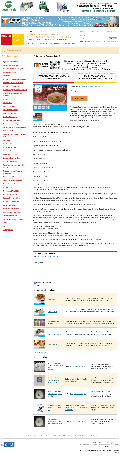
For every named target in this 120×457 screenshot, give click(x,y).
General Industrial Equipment (13, 124)
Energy (5, 99)
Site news (32, 435)
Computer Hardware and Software (15, 79)
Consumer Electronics (11, 86)
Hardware (6, 140)
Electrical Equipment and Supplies (15, 90)
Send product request (79, 98)
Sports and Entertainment (12, 212)
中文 (38, 31)
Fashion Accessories (10, 110)
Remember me (84, 41)
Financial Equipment (10, 113)
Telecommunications (10, 216)
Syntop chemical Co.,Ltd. (78, 366)
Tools (5, 223)
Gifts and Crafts (8, 131)
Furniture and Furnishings (12, 120)
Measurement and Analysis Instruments (12, 172)
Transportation (8, 230)
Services (91, 31)
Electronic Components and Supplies (12, 94)
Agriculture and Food (10, 62)
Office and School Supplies (12, 180)
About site (82, 31)
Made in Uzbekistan (10, 161)
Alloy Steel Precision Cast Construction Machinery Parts (54, 380)
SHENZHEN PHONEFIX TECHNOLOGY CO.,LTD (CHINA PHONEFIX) (76, 408)
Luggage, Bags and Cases (12, 158)
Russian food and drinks (11, 198)
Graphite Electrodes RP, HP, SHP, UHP (14, 136)
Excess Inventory (9, 106)
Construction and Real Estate (13, 83)
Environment (7, 103)
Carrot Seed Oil (53, 299)
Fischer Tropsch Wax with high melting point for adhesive (55, 394)
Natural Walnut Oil (53, 344)
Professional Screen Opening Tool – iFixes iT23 (54, 408)
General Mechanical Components (14, 127)
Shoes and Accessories (11, 209)
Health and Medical (9, 144)
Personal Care (8, 187)
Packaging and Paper (10, 184)
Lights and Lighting (10, 154)
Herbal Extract (52, 312)
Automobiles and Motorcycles (13, 69)
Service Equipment (9, 205)
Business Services (9, 72)
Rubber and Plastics (10, 194)
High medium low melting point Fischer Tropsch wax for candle (55, 421)
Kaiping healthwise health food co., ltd (93, 86)
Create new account (112, 41)
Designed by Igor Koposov (112, 447)
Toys (4, 226)
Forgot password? (96, 41)
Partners (67, 435)
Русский (31, 31)
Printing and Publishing (11, 191)
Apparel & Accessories (11, 65)
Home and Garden (9, 147)
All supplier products (77, 91)
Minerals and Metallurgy (11, 177)
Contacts (109, 31)
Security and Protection (11, 201)
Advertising (100, 31)
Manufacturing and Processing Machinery (13, 166)
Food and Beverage (10, 117)
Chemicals (6, 76)
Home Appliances (9, 151)
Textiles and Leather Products (13, 219)
